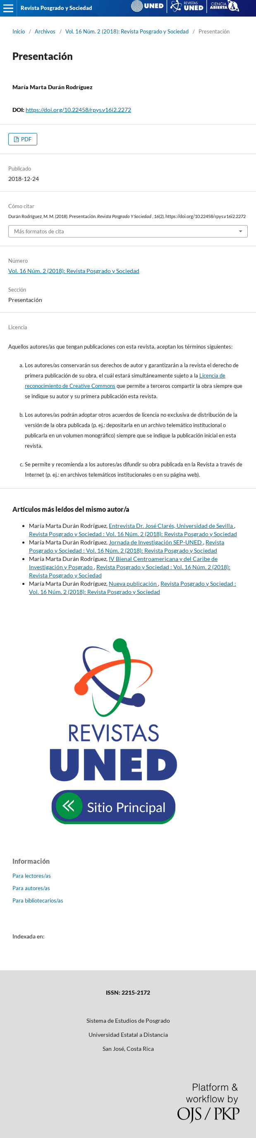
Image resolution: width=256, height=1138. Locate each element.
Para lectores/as (31, 875)
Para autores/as (31, 888)
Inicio (18, 31)
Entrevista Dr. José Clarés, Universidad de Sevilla (171, 525)
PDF (25, 139)
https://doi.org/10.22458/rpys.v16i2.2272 (78, 109)
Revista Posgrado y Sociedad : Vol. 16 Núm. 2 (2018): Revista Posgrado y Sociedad (133, 533)
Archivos (45, 31)
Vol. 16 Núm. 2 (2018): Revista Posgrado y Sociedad (127, 31)
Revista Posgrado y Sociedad (56, 8)
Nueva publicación (133, 583)
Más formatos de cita (39, 231)
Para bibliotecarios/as (37, 900)
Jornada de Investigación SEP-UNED (156, 542)
